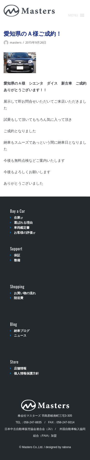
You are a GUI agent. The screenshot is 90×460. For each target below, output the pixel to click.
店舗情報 (20, 368)
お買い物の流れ (25, 293)
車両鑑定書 (22, 227)
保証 (17, 255)
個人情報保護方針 (26, 373)
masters (16, 42)
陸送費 (18, 298)
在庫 (18, 217)
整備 (17, 260)
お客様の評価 (24, 232)
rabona (66, 447)
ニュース (20, 335)
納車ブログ (22, 331)
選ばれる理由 (23, 222)
